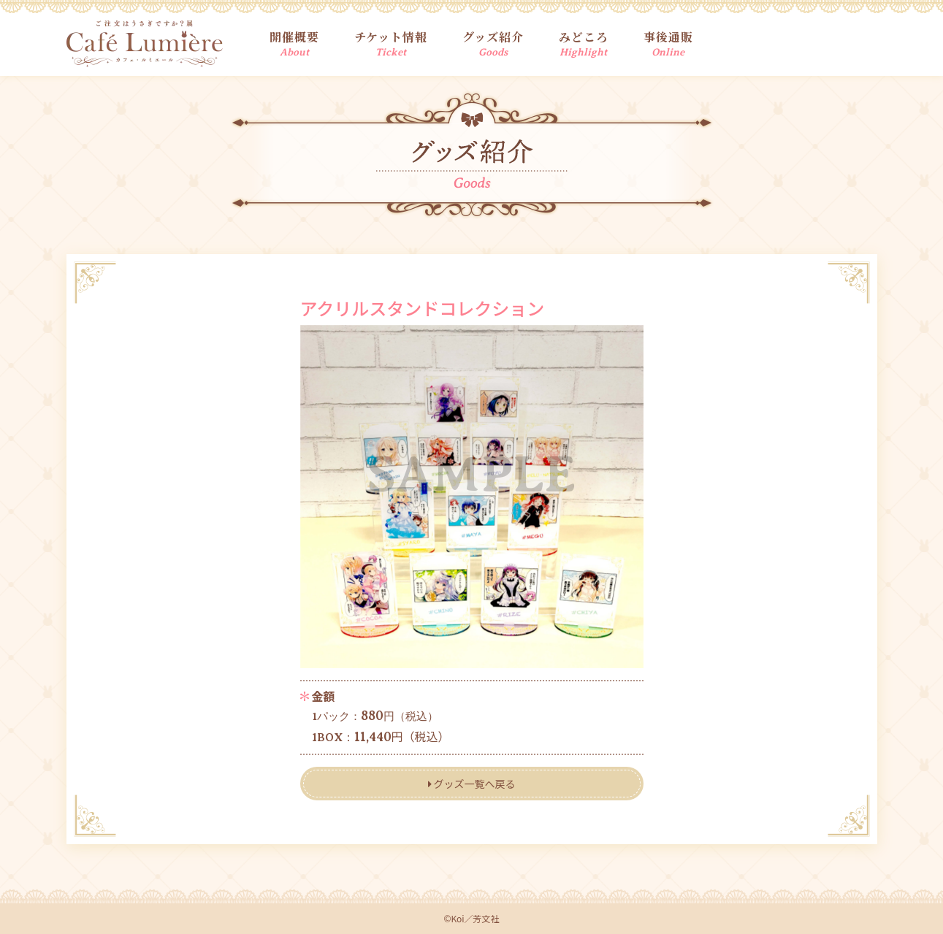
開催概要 (294, 42)
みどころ (583, 42)
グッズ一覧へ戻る (472, 783)
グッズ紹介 (493, 42)
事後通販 (668, 42)
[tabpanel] (472, 496)
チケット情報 (390, 42)
